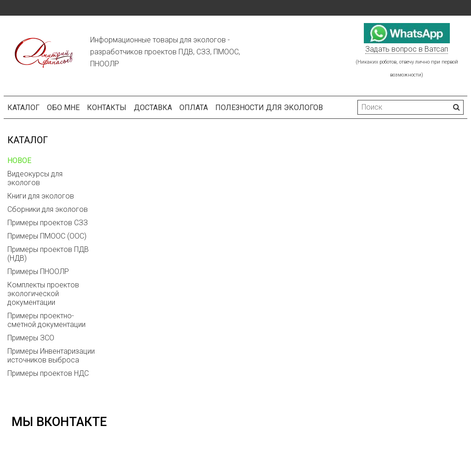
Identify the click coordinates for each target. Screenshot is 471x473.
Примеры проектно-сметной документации (46, 320)
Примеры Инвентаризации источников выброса (51, 355)
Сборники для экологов (47, 209)
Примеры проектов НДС (48, 373)
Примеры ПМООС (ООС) (46, 236)
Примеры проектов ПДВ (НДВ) (48, 254)
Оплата (193, 107)
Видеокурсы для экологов (35, 178)
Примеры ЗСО (30, 337)
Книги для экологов (40, 196)
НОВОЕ (19, 160)
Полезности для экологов (269, 107)
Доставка (153, 107)
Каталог (23, 107)
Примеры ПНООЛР (38, 271)
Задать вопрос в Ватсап (406, 49)
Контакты (106, 107)
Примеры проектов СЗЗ (47, 222)
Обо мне (63, 107)
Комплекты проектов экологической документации (43, 293)
